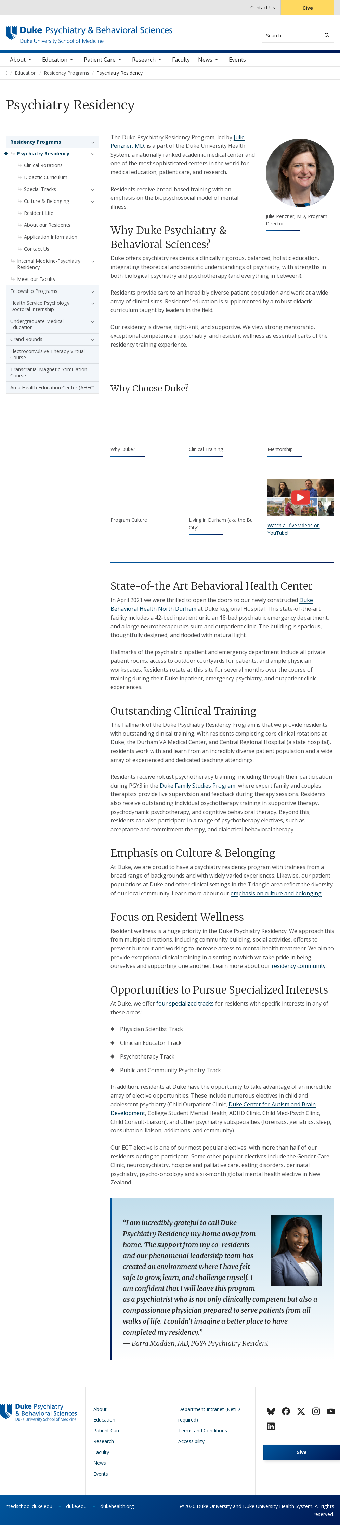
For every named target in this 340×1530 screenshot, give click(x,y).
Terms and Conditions (202, 1435)
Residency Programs (35, 146)
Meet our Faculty (36, 284)
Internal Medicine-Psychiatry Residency (48, 268)
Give (307, 7)
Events (237, 64)
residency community (299, 971)
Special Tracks (40, 194)
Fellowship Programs (33, 296)
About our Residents (47, 229)
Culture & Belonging (46, 206)
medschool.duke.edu (29, 1511)
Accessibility (191, 1446)
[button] (91, 147)
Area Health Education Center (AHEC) (52, 392)
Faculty (181, 64)
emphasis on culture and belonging (276, 898)
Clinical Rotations (43, 170)
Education (54, 64)
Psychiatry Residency (43, 158)
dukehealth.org (117, 1511)
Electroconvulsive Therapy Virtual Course (47, 359)
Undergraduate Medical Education (37, 329)
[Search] (326, 35)
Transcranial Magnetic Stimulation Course (48, 377)
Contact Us (262, 7)
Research (144, 64)
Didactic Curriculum (45, 182)
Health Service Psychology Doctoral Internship (39, 310)
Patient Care (100, 64)
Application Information (50, 241)
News (205, 64)
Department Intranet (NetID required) (209, 1419)
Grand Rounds (26, 344)
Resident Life (38, 218)
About (18, 64)
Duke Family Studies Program (197, 790)
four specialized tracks (185, 1008)
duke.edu (76, 1511)
